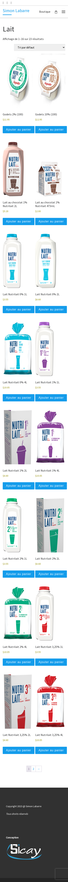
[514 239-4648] (7, 3)
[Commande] (39, 47)
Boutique (44, 11)
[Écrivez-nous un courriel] (3, 3)
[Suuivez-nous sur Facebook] (11, 3)
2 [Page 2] (33, 769)
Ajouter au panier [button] (18, 129)
